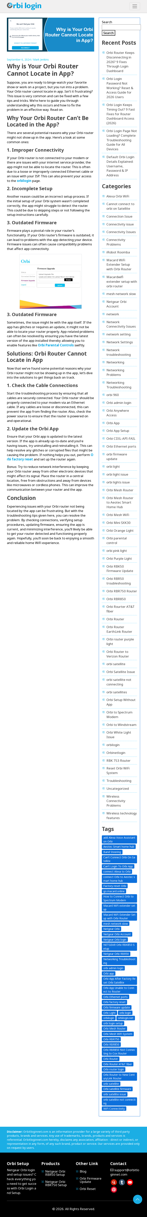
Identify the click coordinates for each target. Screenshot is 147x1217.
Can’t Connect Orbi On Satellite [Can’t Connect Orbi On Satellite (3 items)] (119, 859)
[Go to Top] (137, 1199)
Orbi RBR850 (116, 599)
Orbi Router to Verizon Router (117, 653)
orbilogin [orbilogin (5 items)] (108, 1018)
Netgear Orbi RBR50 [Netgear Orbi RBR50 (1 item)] (116, 954)
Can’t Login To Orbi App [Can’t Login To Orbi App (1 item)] (118, 866)
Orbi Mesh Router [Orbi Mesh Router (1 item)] (114, 1028)
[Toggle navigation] (134, 6)
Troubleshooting (118, 780)
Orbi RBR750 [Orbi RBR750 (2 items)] (111, 1039)
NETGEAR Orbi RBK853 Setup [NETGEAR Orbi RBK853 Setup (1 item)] (119, 946)
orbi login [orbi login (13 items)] (125, 1013)
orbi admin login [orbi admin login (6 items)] (113, 968)
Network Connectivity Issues (121, 324)
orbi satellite (115, 664)
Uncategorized (117, 788)
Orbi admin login (118, 402)
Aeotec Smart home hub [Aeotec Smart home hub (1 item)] (118, 846)
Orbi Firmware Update (90, 1180)
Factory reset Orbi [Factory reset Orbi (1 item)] (114, 886)
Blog (83, 1171)
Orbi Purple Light (119, 558)
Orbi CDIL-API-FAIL (120, 438)
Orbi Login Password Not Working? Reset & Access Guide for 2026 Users (119, 87)
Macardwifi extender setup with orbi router (121, 281)
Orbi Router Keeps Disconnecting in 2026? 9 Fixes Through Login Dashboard (120, 61)
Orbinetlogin (115, 752)
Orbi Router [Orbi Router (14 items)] (110, 1059)
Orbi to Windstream (121, 724)
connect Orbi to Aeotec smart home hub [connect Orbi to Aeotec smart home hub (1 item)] (119, 879)
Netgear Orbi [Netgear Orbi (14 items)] (111, 929)
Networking (115, 362)
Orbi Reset (88, 1188)
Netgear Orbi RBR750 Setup (56, 1183)
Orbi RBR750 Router (121, 591)
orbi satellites (116, 692)
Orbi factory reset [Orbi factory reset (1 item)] (114, 1002)
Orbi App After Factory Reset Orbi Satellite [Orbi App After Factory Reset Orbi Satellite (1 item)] (119, 980)
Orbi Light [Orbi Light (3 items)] (109, 1013)
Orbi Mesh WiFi (117, 515)
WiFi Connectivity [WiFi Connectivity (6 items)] (114, 1108)
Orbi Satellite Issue (120, 672)
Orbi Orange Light (120, 530)
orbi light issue (117, 474)
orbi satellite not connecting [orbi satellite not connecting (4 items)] (119, 1101)
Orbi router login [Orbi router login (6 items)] (113, 1069)
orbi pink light (116, 550)
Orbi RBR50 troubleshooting (118, 580)
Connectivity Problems (115, 242)
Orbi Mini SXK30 (118, 522)
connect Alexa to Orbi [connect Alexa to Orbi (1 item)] (117, 871)
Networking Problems (115, 372)
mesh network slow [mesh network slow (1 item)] (115, 923)
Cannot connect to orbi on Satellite (120, 206)
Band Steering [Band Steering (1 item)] (112, 852)
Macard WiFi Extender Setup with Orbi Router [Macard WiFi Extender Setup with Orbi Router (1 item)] (119, 916)
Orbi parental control (116, 540)
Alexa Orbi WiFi (117, 196)
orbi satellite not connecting (118, 681)
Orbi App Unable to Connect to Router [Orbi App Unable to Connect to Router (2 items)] (118, 989)
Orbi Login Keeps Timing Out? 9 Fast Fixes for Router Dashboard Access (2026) (120, 114)
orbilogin (113, 745)
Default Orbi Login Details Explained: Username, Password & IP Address (120, 166)
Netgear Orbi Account (116, 303)
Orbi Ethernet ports (121, 446)
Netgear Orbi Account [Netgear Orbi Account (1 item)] (117, 934)
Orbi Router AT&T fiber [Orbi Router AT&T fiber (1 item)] (117, 1064)
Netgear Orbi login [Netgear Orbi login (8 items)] (114, 939)
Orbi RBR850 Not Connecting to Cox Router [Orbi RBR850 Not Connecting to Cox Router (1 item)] (119, 1051)
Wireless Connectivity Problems (115, 801)
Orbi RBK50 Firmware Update (119, 568)
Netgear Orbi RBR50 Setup (55, 1173)
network (112, 314)
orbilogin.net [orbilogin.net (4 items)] (125, 1018)
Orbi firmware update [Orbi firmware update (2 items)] (116, 1007)
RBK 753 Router (118, 760)
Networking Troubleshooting (118, 384)
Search (107, 22)
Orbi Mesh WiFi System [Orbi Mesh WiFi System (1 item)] (117, 1034)
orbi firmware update (116, 456)
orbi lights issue (118, 482)
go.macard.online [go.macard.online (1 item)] (114, 891)
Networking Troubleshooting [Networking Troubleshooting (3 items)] (119, 961)
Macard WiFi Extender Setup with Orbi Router (118, 264)
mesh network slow (121, 294)
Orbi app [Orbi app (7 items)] (108, 973)
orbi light (113, 466)
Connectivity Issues (121, 232)
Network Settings (119, 342)
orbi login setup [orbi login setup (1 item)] (113, 1023)
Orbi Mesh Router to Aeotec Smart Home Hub (119, 502)
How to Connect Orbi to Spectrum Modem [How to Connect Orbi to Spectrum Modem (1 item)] (118, 898)
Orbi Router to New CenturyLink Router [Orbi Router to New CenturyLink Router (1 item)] (119, 1076)
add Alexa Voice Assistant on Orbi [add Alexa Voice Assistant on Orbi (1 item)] (119, 839)
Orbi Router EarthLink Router (119, 629)
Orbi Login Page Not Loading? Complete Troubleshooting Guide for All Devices (121, 140)
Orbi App (113, 423)
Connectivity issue (120, 224)
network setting (118, 334)
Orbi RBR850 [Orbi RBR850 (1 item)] (111, 1044)
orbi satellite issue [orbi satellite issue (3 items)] (114, 1094)
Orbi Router (115, 619)
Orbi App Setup (117, 430)
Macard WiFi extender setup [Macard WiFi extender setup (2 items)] (119, 907)
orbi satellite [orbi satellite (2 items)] (111, 1084)
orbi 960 (112, 395)
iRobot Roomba (118, 252)
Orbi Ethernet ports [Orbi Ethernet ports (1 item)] (115, 997)
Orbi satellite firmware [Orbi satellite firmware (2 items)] (117, 1089)
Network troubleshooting (118, 352)
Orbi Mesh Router (119, 490)
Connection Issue (119, 216)
